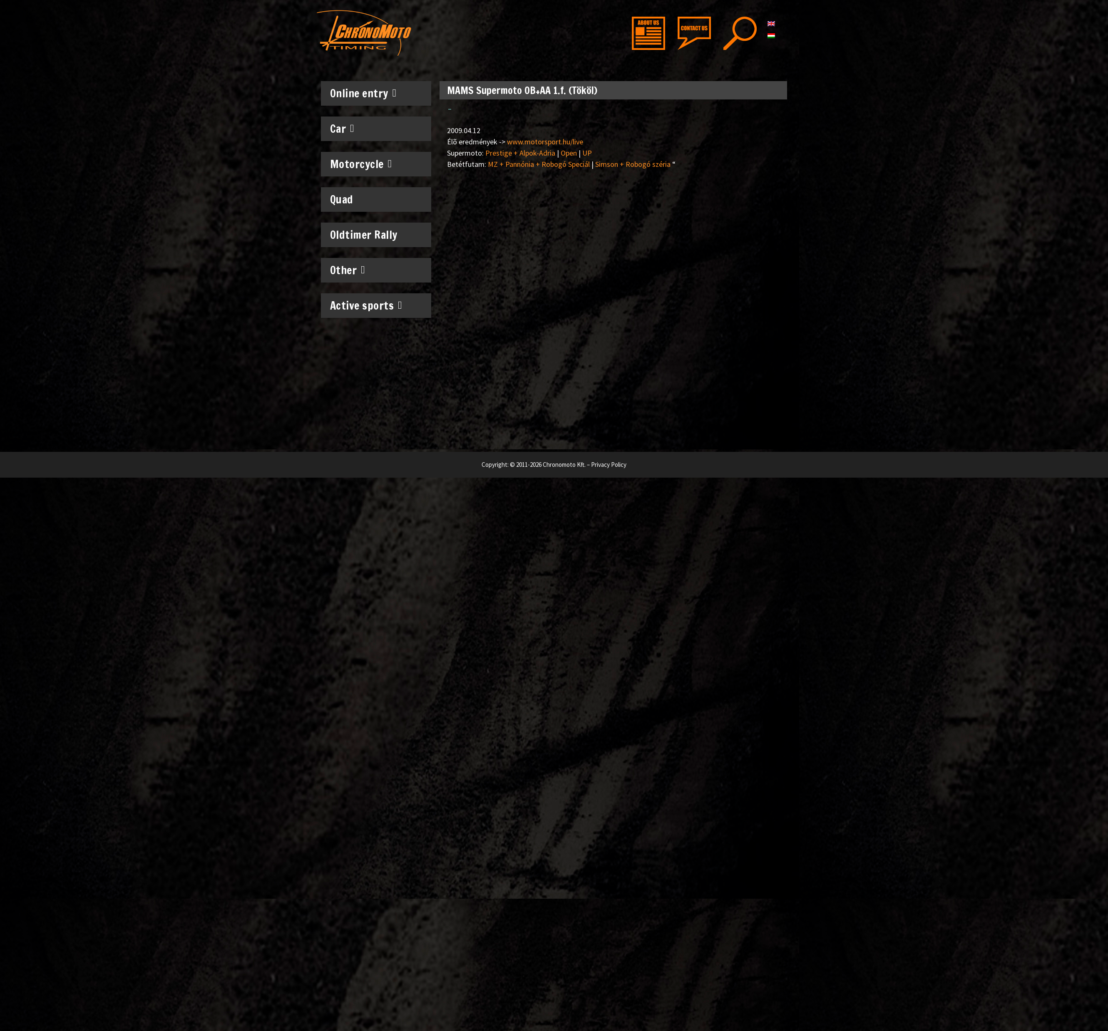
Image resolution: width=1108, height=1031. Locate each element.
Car (342, 128)
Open (569, 153)
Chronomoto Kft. (564, 464)
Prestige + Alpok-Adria (520, 153)
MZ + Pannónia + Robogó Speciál (539, 164)
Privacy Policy (608, 464)
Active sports (366, 305)
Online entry (363, 93)
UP (587, 153)
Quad (341, 199)
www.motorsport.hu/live (545, 141)
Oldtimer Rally (363, 235)
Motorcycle (361, 163)
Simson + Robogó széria (633, 164)
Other (347, 270)
